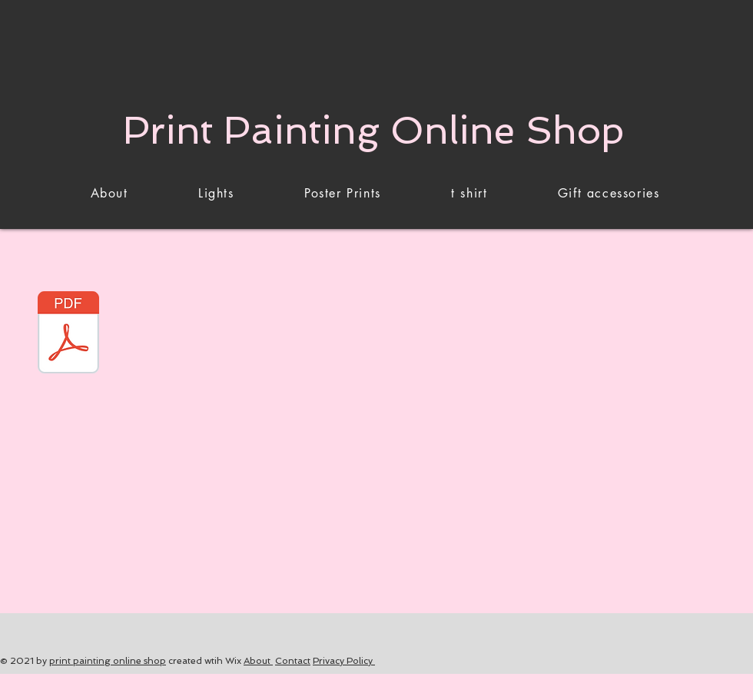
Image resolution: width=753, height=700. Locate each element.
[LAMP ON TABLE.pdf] (68, 334)
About (258, 660)
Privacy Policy (344, 660)
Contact (292, 660)
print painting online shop (107, 660)
